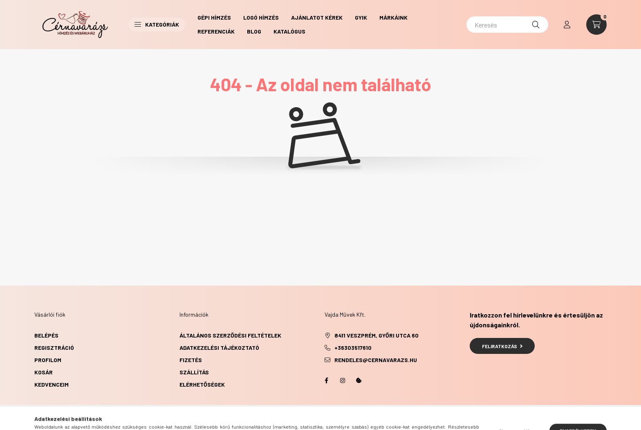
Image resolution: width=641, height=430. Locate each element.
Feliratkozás (502, 346)
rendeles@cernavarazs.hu (375, 359)
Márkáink (393, 17)
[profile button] (567, 24)
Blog (254, 31)
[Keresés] (507, 24)
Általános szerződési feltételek (230, 335)
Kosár (43, 372)
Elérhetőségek (202, 384)
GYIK (361, 17)
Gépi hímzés (214, 17)
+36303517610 (353, 347)
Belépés (46, 335)
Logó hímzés (261, 17)
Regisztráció (54, 347)
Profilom (47, 359)
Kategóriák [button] (156, 24)
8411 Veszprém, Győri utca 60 (376, 335)
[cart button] (596, 24)
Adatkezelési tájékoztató (219, 347)
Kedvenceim (51, 384)
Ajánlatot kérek (317, 17)
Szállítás (194, 372)
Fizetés (190, 359)
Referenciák (216, 31)
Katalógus (289, 31)
